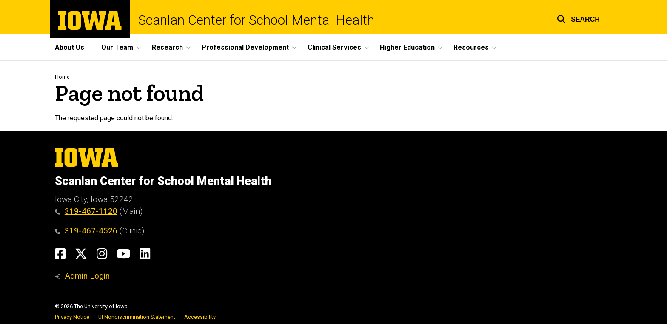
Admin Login (87, 276)
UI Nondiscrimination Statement (136, 317)
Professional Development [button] (245, 47)
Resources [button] (471, 47)
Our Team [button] (117, 47)
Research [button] (167, 47)
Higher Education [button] (407, 47)
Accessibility (200, 317)
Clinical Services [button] (334, 47)
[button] (578, 18)
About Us (69, 47)
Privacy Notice (72, 317)
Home (62, 77)
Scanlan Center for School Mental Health (256, 20)
